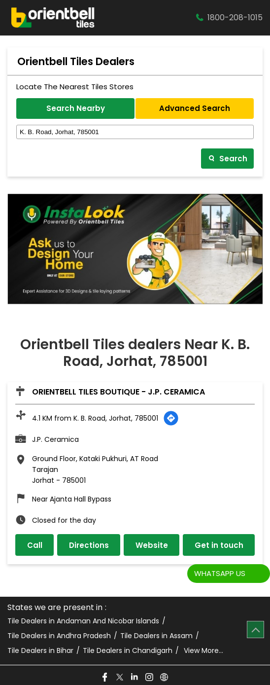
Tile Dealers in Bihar (40, 651)
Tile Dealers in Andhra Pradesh (59, 636)
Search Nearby (75, 108)
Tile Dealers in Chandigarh (127, 651)
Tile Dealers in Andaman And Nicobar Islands (83, 621)
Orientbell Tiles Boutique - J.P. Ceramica (118, 391)
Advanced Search (194, 108)
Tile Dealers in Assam (156, 636)
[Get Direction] (171, 418)
